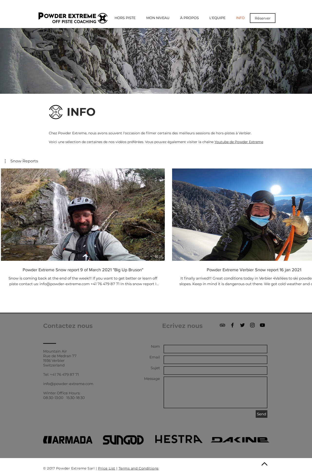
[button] (21, 161)
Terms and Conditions (139, 468)
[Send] (261, 414)
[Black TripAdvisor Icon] (222, 325)
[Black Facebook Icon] (232, 325)
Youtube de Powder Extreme (238, 142)
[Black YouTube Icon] (262, 325)
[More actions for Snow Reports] (21, 161)
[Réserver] (262, 18)
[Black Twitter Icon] (242, 325)
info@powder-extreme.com (68, 383)
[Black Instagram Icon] (252, 325)
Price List (106, 468)
